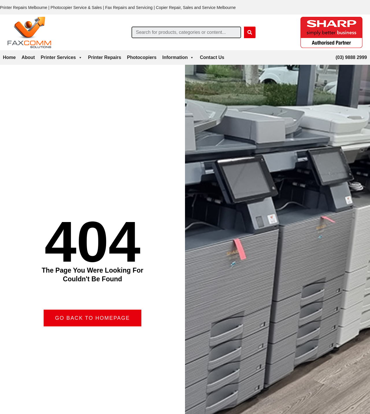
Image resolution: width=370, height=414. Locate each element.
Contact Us (212, 57)
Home (9, 57)
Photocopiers (141, 57)
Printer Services (61, 57)
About (28, 57)
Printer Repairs (104, 57)
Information (178, 57)
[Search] (250, 32)
